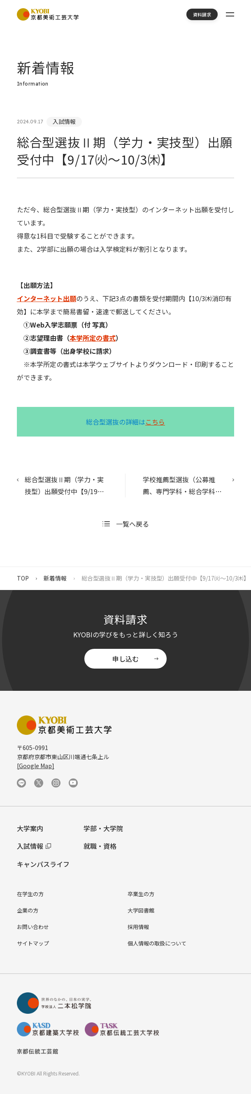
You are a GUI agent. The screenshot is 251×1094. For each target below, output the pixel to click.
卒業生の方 (141, 894)
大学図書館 (141, 910)
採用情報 (138, 927)
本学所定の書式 (93, 338)
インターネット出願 (46, 298)
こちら (155, 422)
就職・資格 (100, 846)
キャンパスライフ (43, 864)
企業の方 (27, 910)
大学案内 (30, 828)
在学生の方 (30, 894)
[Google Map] (35, 766)
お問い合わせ (33, 927)
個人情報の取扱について (157, 943)
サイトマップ (33, 943)
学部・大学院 (103, 828)
